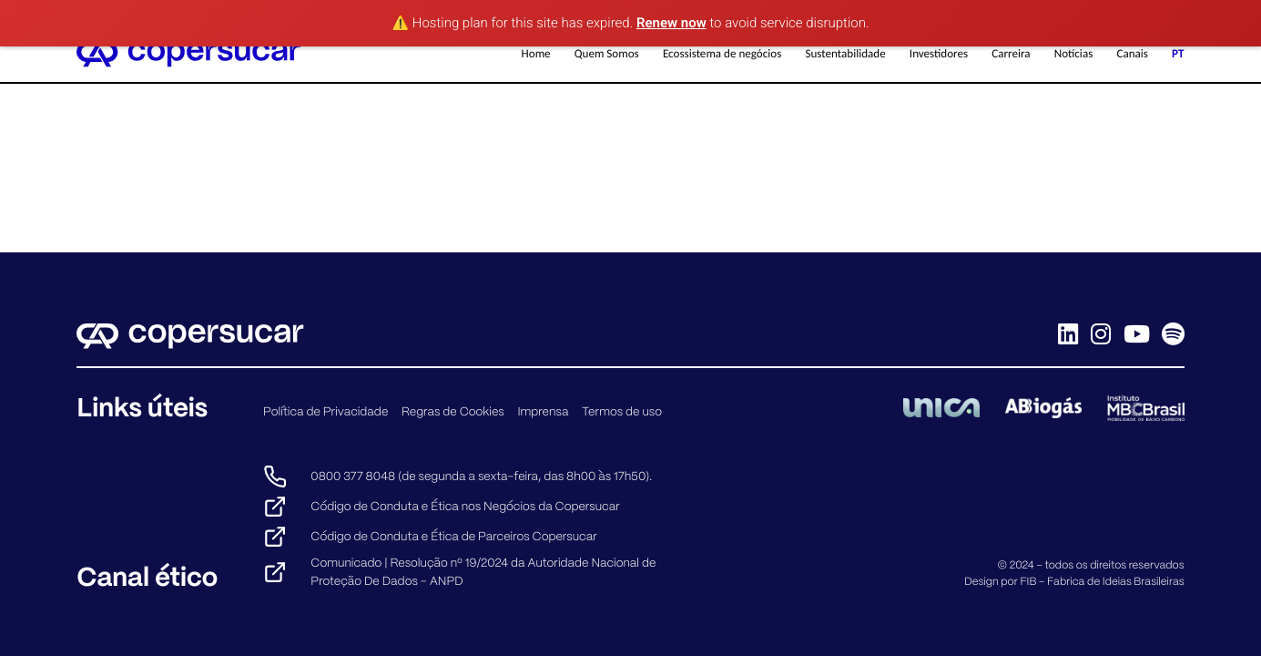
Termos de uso (622, 411)
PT (1178, 53)
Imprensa (542, 411)
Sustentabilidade (845, 53)
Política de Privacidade (325, 411)
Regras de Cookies (453, 411)
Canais (1132, 53)
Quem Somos (607, 53)
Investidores (939, 53)
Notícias (1073, 53)
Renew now (671, 23)
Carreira (1011, 53)
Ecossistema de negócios (722, 53)
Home (536, 53)
